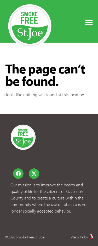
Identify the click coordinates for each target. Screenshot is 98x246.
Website (77, 236)
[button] (89, 22)
